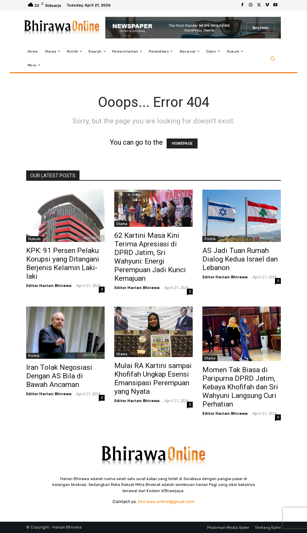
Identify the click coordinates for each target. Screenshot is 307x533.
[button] (272, 58)
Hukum (34, 238)
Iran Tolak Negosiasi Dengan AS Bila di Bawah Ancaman (59, 376)
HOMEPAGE (182, 143)
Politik (210, 238)
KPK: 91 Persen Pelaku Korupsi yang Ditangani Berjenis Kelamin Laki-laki (62, 263)
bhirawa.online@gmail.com (166, 501)
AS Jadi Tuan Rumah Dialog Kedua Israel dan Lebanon (240, 259)
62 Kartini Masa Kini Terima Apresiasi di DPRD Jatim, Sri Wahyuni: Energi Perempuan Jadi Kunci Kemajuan (150, 256)
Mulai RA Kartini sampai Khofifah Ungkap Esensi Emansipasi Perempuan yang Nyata (153, 379)
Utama (121, 223)
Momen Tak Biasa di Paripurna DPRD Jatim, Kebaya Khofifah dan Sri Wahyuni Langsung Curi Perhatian (240, 387)
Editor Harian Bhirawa (49, 285)
